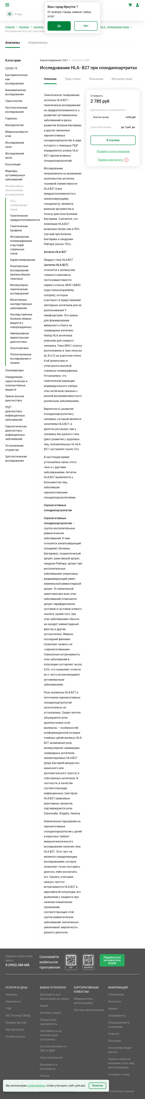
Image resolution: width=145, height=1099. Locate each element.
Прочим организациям (89, 1010)
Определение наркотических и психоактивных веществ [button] (16, 383)
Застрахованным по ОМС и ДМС (53, 1048)
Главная (10, 27)
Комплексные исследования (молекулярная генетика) (20, 272)
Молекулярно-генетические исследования (19, 289)
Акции (44, 1005)
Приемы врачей (16, 1022)
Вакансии (114, 1040)
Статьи (44, 1075)
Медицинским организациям (83, 1001)
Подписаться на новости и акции (112, 960)
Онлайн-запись (15, 1036)
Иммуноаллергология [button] (16, 134)
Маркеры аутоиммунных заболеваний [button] (15, 175)
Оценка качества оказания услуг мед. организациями (121, 1063)
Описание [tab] (50, 79)
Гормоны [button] (11, 118)
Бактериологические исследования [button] (16, 79)
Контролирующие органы (119, 1050)
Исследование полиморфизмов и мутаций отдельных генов (21, 245)
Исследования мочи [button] (14, 155)
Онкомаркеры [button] (14, 370)
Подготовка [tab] (73, 79)
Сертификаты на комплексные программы (50, 1035)
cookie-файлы (36, 1085)
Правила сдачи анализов (113, 151)
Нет (86, 25)
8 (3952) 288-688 (17, 965)
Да (59, 25)
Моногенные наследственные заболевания (21, 304)
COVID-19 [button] (11, 68)
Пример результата (110, 159)
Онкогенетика (19, 348)
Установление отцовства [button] (14, 448)
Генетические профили (19, 228)
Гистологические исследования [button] (16, 109)
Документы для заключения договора (54, 996)
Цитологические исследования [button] (16, 458)
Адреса (113, 1008)
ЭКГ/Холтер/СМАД (18, 1015)
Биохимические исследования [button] (15, 92)
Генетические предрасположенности (25, 218)
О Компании (116, 994)
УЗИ (8, 1008)
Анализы (24, 27)
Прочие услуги (15, 1029)
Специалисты (117, 1015)
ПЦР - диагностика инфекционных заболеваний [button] (15, 413)
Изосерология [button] (14, 125)
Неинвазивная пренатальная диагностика (19, 337)
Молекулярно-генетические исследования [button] (14, 190)
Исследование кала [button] (14, 145)
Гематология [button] (13, 101)
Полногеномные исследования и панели (20, 358)
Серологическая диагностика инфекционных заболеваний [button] (16, 433)
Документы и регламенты (48, 1066)
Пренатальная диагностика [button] (14, 398)
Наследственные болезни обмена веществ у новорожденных (21, 321)
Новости (113, 1033)
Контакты (114, 1001)
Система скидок (50, 1012)
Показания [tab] (96, 79)
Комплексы (38, 42)
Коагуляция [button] (13, 164)
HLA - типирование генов (114, 27)
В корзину (113, 140)
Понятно (97, 1085)
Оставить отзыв (118, 1074)
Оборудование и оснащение (118, 1024)
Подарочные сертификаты (48, 1022)
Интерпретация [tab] (122, 79)
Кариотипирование (22, 259)
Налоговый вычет (51, 1057)
